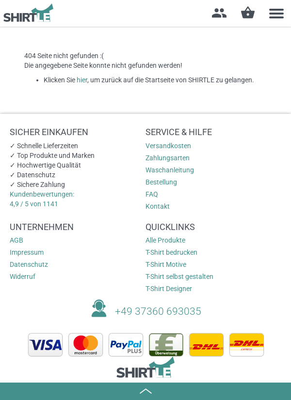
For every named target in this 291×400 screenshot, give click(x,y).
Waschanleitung (170, 170)
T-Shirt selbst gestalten (179, 276)
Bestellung (161, 182)
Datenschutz (29, 264)
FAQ (152, 194)
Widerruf (22, 276)
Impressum (27, 252)
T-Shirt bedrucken (171, 252)
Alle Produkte (165, 240)
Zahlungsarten (168, 158)
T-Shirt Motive (166, 264)
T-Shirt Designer (169, 288)
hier (82, 80)
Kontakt (158, 206)
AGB (16, 240)
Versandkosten (168, 146)
